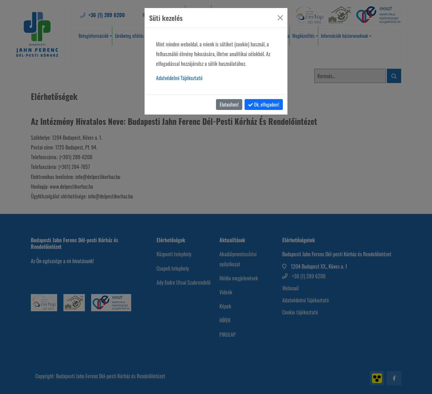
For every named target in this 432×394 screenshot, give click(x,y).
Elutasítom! (229, 104)
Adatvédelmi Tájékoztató (179, 78)
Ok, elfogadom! (263, 104)
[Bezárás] (280, 18)
